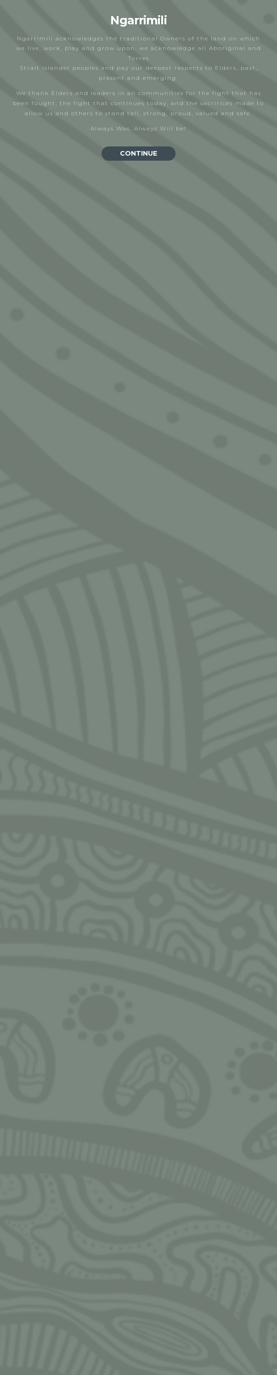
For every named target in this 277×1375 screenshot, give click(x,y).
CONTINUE (138, 153)
